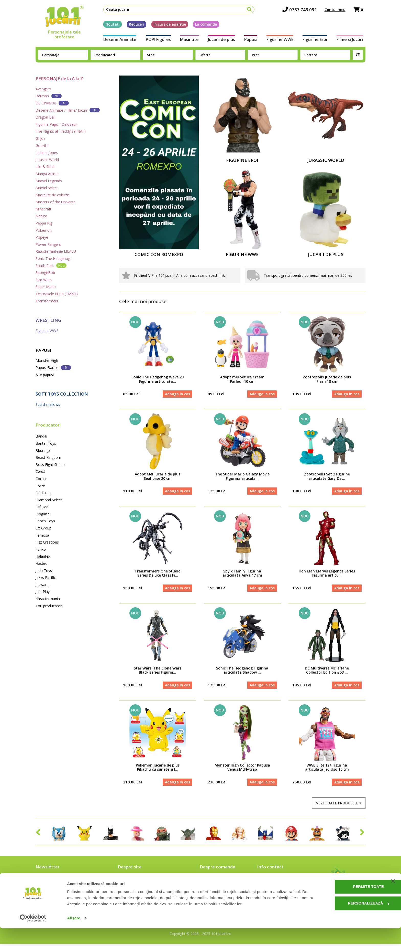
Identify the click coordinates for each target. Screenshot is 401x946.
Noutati (110, 25)
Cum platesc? (211, 888)
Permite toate (348, 904)
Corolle (41, 478)
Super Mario (46, 286)
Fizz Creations (47, 542)
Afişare (73, 936)
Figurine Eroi (317, 40)
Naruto (41, 216)
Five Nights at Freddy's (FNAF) (61, 131)
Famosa (42, 535)
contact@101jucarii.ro (279, 888)
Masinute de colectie (53, 195)
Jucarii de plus (221, 40)
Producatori (48, 425)
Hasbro (42, 563)
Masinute (188, 40)
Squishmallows (48, 404)
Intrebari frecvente (134, 888)
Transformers (47, 301)
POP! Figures (156, 40)
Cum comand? (212, 880)
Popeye (42, 237)
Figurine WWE (281, 40)
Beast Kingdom (48, 457)
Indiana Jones (47, 152)
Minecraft (43, 209)
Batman (49, 95)
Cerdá (40, 471)
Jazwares (43, 584)
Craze (40, 485)
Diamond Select (49, 499)
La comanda (204, 25)
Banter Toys (46, 443)
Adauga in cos (177, 394)
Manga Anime (47, 173)
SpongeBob (45, 272)
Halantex (43, 556)
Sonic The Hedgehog (53, 258)
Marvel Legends (49, 180)
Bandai (41, 436)
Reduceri (134, 25)
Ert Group (43, 528)
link (221, 275)
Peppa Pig (44, 223)
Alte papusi (45, 374)
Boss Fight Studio (50, 464)
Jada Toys (44, 570)
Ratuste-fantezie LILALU (56, 251)
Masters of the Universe (55, 201)
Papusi (251, 40)
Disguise (43, 514)
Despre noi (127, 880)
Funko (41, 549)
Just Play (43, 591)
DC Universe (52, 103)
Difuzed (42, 506)
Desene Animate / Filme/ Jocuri (68, 110)
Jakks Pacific (46, 577)
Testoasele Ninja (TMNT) (57, 293)
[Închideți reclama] (393, 899)
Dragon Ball (45, 117)
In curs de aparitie (167, 25)
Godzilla (42, 145)
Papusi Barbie (53, 367)
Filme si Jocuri (352, 40)
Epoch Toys (45, 520)
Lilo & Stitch (45, 166)
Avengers (43, 89)
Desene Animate (117, 40)
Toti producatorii (49, 605)
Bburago (43, 450)
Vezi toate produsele (338, 805)
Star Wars (44, 279)
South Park (51, 265)
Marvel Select (47, 187)
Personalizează (349, 921)
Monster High (47, 360)
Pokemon (44, 230)
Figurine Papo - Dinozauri (56, 124)
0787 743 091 (302, 10)
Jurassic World (47, 159)
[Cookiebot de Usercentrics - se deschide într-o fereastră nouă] (33, 936)
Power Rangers (48, 244)
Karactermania (48, 598)
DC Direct (44, 492)
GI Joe (41, 138)
